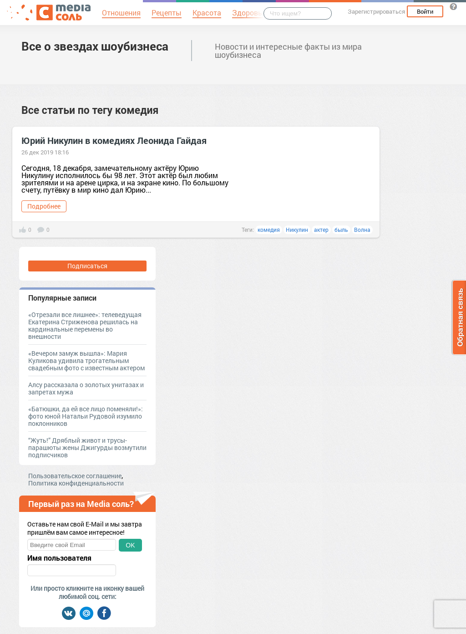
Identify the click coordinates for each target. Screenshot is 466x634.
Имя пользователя (59, 558)
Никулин (297, 229)
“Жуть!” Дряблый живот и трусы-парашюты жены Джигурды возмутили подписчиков (87, 447)
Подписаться (87, 265)
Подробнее (44, 206)
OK (130, 545)
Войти (425, 11)
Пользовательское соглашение (75, 475)
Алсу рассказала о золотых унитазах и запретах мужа (86, 388)
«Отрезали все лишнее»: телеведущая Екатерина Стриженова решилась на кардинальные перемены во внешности (85, 325)
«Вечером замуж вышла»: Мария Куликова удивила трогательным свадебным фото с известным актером (86, 360)
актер (321, 229)
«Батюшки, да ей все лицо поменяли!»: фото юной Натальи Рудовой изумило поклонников (85, 416)
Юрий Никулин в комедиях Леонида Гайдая (114, 140)
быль (341, 229)
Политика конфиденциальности (76, 483)
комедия (269, 229)
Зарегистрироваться (376, 11)
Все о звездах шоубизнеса (94, 46)
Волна (362, 229)
